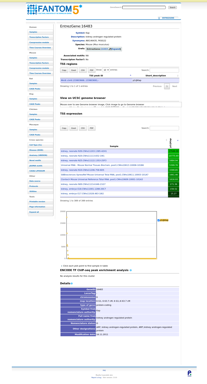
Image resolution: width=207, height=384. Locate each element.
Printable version (37, 201)
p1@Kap (164, 220)
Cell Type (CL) (35, 145)
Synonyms (78, 40)
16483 (104, 49)
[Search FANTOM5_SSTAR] (144, 7)
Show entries (106, 70)
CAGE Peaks (34, 89)
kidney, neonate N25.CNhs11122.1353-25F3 (83, 160)
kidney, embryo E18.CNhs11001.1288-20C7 (83, 189)
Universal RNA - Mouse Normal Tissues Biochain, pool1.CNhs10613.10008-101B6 (102, 165)
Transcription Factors (39, 37)
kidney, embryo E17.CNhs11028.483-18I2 (82, 193)
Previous (157, 86)
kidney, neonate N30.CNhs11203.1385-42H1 (84, 151)
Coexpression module (39, 42)
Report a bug (96, 377)
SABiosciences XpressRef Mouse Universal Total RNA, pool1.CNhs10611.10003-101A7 (104, 174)
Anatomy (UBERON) (38, 155)
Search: (160, 70)
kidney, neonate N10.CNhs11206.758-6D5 (82, 170)
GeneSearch (115, 7)
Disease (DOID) (36, 150)
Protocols (33, 186)
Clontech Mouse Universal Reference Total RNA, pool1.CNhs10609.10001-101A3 (102, 179)
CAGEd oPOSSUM (37, 171)
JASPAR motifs (35, 166)
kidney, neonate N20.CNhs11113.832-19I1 (83, 156)
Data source (34, 181)
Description (77, 36)
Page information (37, 207)
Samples (33, 32)
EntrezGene (168, 18)
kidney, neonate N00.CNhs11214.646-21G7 (83, 184)
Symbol (80, 33)
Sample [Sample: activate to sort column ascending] (114, 146)
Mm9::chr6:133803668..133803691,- (80, 80)
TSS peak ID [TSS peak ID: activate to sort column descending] (96, 75)
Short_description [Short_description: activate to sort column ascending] (156, 75)
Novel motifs (35, 160)
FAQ (104, 370)
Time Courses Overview (40, 48)
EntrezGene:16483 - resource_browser (53, 7)
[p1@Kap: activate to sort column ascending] (173, 140)
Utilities (33, 191)
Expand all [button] (34, 212)
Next (174, 86)
